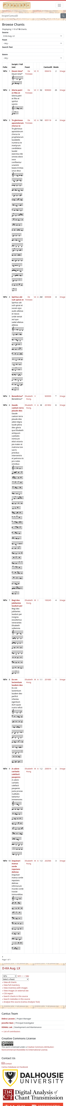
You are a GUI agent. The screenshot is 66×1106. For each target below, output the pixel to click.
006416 (48, 71)
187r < (20, 976)
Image (62, 71)
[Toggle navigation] (59, 5)
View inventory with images (16, 988)
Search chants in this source (16, 996)
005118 (48, 120)
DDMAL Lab (7, 1027)
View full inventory (12, 985)
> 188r (26, 976)
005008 (48, 297)
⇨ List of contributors (11, 1031)
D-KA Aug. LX (11, 968)
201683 (48, 679)
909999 (48, 396)
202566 (48, 860)
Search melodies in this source (17, 999)
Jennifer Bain (8, 1023)
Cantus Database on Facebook (15, 1067)
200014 (48, 768)
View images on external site (16, 990)
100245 (48, 600)
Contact (7, 1063)
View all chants (10, 982)
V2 (35, 71)
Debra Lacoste (8, 1018)
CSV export (8, 993)
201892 (48, 405)
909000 (48, 90)
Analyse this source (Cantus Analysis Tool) (22, 1002)
